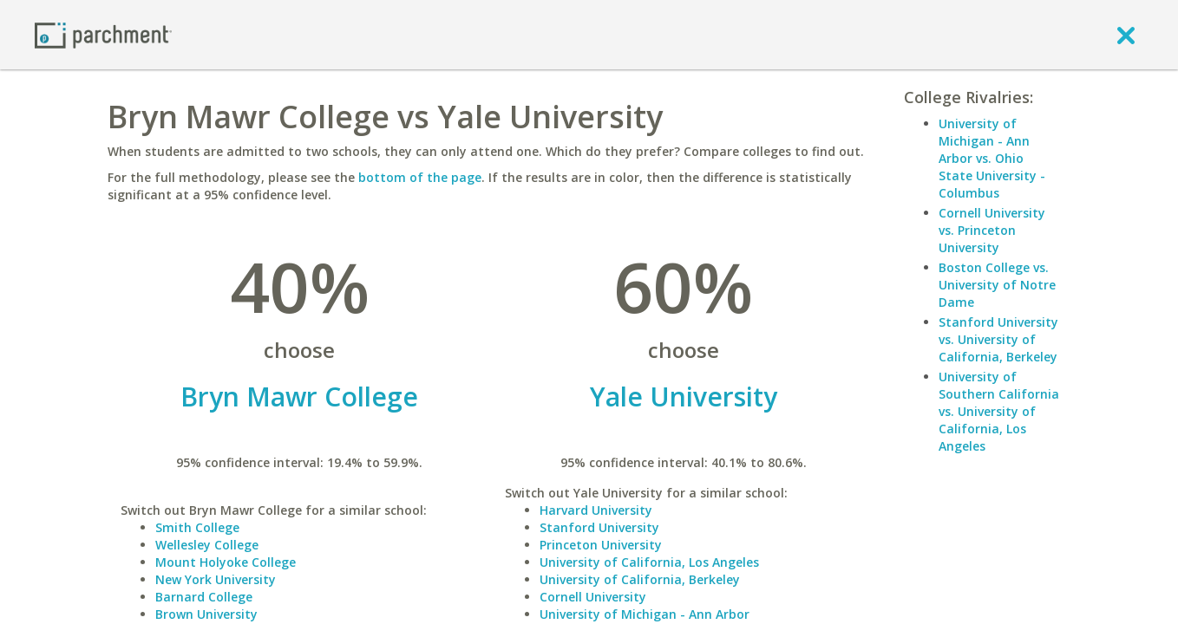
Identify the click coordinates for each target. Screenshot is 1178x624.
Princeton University (601, 544)
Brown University (206, 614)
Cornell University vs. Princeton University (992, 230)
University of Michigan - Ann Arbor (644, 614)
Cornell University (593, 596)
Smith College (197, 527)
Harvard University (596, 510)
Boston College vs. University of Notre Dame (997, 284)
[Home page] (103, 34)
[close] (1126, 34)
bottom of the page (419, 177)
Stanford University (599, 527)
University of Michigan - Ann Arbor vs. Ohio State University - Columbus (992, 158)
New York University (215, 579)
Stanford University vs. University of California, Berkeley (998, 339)
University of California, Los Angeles (649, 562)
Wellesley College (207, 544)
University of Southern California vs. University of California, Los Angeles (999, 411)
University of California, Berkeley (640, 579)
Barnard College (203, 596)
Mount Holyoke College (225, 562)
